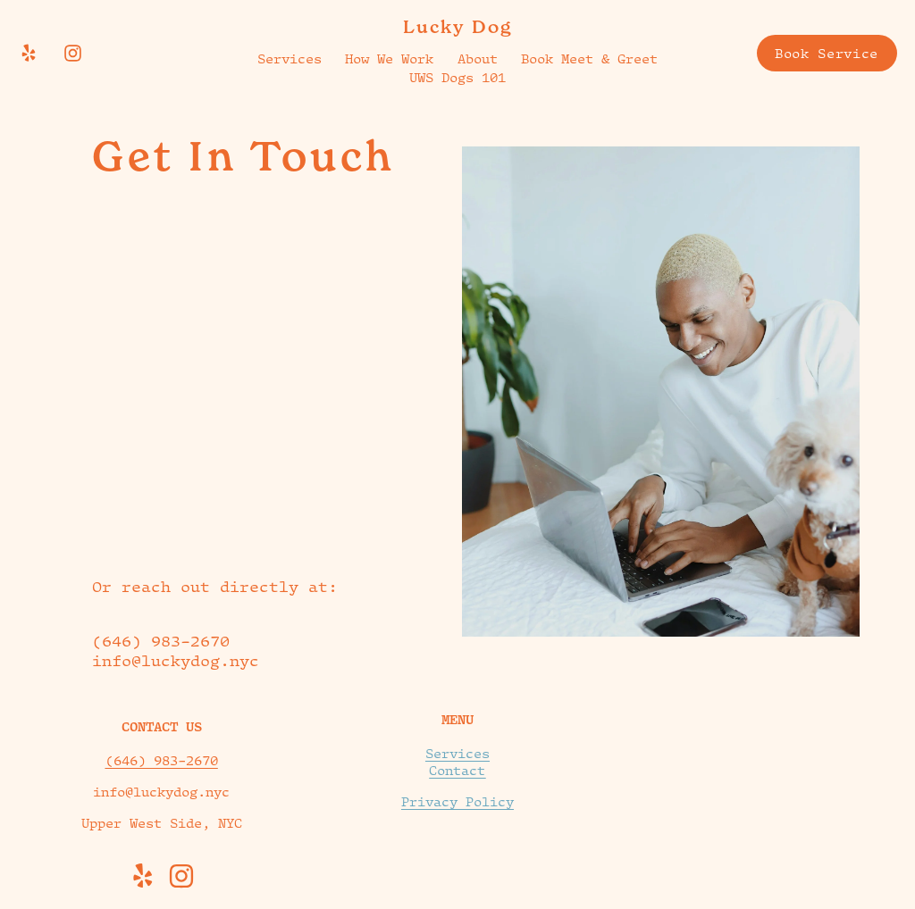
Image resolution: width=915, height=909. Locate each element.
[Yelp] (28, 53)
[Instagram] (73, 53)
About (478, 58)
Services (289, 58)
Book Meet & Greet (589, 58)
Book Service (826, 53)
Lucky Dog (457, 27)
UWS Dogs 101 (457, 77)
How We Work (389, 58)
